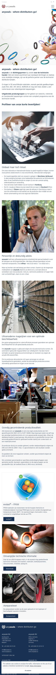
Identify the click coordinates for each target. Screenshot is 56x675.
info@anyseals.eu (6, 650)
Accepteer (28, 670)
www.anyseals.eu (6, 651)
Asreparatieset (10, 616)
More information (35, 666)
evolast (9, 519)
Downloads (9, 569)
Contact (4, 2)
